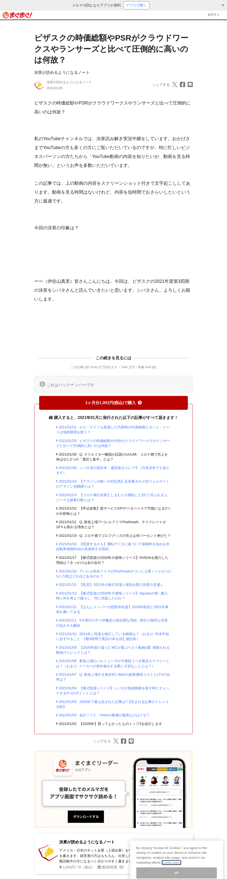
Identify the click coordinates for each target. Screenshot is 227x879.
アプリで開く (136, 5)
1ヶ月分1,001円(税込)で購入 (113, 403)
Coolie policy (171, 869)
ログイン (214, 14)
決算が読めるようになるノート (62, 72)
